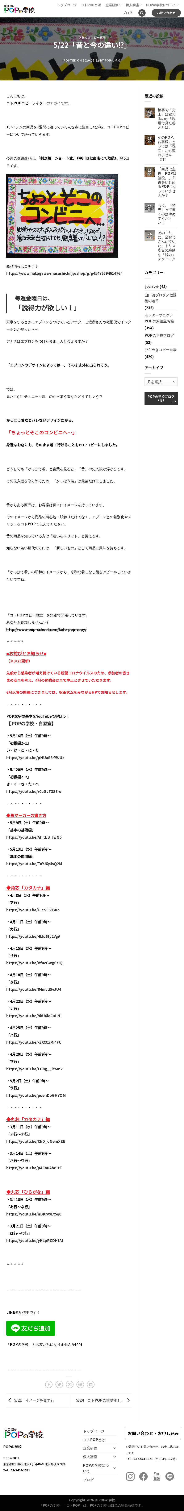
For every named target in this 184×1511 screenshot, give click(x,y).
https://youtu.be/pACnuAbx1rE (34, 1167)
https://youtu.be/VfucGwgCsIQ (34, 962)
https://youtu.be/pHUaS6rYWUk (35, 757)
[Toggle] (114, 1448)
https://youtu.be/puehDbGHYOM (36, 1095)
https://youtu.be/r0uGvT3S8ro (33, 791)
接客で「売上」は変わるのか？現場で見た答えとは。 (167, 118)
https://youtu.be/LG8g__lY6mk (34, 1068)
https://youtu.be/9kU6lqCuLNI (34, 1015)
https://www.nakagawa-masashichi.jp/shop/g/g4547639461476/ (64, 273)
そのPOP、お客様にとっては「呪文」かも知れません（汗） (167, 148)
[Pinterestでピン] (80, 1384)
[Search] (142, 13)
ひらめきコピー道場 (92, 37)
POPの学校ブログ (159, 335)
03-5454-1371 (143, 1458)
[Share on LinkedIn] (91, 1384)
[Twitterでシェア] (59, 1384)
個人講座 (134, 5)
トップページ (66, 5)
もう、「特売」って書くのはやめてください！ (167, 214)
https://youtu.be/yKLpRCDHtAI (34, 1240)
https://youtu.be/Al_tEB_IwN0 (34, 837)
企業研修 (113, 5)
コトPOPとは (91, 5)
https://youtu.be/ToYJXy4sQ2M (34, 863)
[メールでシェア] (70, 1384)
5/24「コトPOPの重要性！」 (104, 1400)
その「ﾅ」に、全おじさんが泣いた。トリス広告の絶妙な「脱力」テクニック (167, 245)
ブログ (127, 13)
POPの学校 (113, 60)
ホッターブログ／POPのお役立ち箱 (159, 317)
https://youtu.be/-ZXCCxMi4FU (34, 1042)
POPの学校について (162, 5)
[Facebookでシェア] (49, 1384)
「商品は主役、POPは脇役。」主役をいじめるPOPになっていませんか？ (167, 182)
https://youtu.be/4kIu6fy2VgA (33, 936)
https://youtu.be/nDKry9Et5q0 (33, 1214)
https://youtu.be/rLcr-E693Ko (33, 909)
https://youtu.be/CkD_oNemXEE (35, 1141)
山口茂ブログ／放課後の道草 (161, 297)
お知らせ (152, 286)
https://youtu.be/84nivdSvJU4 (33, 989)
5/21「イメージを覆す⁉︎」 (31, 1400)
